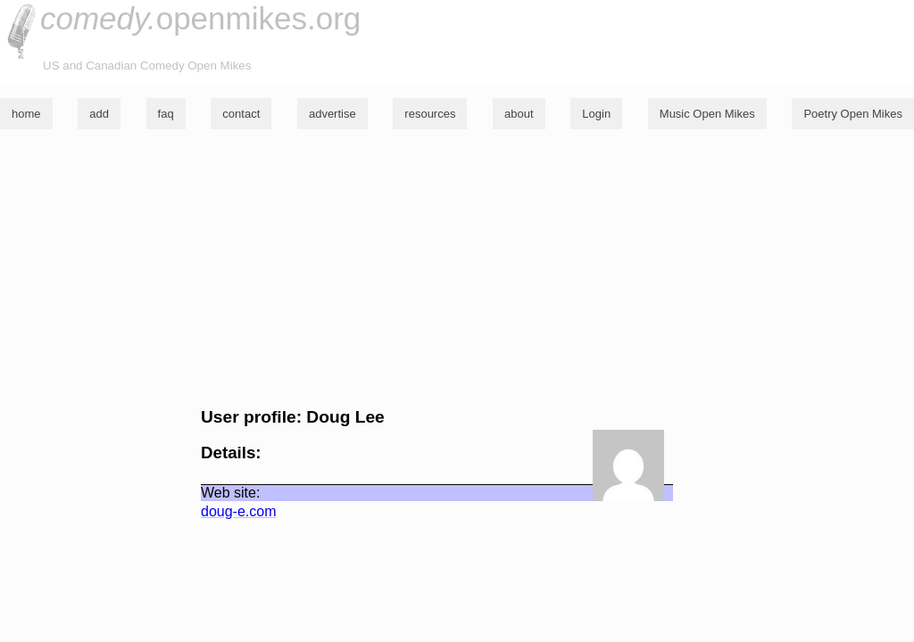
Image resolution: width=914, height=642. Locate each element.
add (99, 113)
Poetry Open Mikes (852, 113)
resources (429, 113)
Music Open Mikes (707, 113)
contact (241, 113)
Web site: (230, 492)
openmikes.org (200, 18)
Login (596, 113)
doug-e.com (239, 511)
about (519, 113)
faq (166, 113)
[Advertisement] (457, 268)
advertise (332, 113)
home (26, 113)
